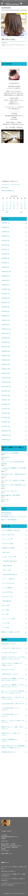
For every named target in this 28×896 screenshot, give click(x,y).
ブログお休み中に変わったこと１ (10, 715)
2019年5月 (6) (5, 302)
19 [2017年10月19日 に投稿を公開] (14, 206)
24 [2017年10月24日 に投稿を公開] (6, 208)
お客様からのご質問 (8, 548)
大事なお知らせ (5, 457)
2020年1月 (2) (5, 267)
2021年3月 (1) (5, 240)
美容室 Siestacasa (6, 512)
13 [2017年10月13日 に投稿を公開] (17, 204)
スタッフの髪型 (7, 587)
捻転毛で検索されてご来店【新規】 (10, 495)
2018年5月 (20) (6, 355)
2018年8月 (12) (6, 342)
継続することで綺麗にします (11, 632)
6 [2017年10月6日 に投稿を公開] (17, 202)
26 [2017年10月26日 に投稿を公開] (14, 208)
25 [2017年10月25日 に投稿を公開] (10, 208)
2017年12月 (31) (6, 377)
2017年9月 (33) (6, 391)
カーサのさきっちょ (6, 514)
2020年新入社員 (9, 752)
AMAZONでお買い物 (10, 561)
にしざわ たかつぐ (9, 556)
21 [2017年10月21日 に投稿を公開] (21, 206)
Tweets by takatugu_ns (7, 190)
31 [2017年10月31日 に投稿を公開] (6, 210)
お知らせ (6, 552)
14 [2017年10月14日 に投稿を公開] (21, 204)
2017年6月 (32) (6, 404)
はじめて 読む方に (8, 534)
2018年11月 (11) (6, 329)
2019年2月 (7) (5, 315)
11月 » (21, 212)
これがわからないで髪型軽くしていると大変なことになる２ (13, 469)
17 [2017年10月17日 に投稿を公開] (6, 206)
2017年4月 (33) (6, 413)
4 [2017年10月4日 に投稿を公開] (10, 202)
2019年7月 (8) (5, 293)
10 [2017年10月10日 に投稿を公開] (6, 204)
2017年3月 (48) (6, 417)
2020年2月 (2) (5, 262)
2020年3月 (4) (5, 258)
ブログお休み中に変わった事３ (13, 703)
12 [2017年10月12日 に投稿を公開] (14, 204)
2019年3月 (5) (5, 311)
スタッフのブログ (8, 583)
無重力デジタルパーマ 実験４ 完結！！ (13, 728)
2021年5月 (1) (5, 231)
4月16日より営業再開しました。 (10, 740)
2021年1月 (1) (5, 249)
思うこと (7, 570)
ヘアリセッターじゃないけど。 (9, 491)
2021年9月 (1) (5, 223)
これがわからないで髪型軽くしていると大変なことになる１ (13, 685)
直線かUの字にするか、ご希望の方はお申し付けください (13, 475)
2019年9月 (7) (5, 284)
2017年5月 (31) (6, 408)
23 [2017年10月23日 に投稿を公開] (3, 208)
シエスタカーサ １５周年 (11, 648)
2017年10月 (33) (6, 386)
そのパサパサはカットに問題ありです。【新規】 (12, 664)
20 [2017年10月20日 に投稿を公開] (17, 206)
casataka (5, 875)
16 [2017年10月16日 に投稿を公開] (3, 206)
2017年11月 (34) (6, 382)
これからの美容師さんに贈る (11, 530)
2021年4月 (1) (5, 236)
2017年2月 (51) (6, 422)
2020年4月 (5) (5, 254)
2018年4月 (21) (6, 360)
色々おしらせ (8, 669)
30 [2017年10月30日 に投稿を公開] (3, 210)
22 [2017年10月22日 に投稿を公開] (25, 206)
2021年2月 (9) (5, 245)
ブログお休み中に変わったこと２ (10, 709)
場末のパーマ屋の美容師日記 (9, 519)
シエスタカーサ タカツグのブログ (11, 184)
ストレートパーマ (8, 618)
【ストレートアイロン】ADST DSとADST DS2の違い (12, 462)
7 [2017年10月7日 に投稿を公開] (21, 202)
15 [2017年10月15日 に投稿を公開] (25, 204)
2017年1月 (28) (6, 426)
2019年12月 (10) (6, 271)
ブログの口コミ (7, 596)
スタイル (6, 605)
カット (5, 610)
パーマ (5, 627)
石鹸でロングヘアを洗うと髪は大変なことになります (13, 485)
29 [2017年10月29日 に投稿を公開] (25, 208)
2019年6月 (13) (6, 298)
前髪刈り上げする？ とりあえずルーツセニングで (13, 698)
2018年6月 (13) (6, 351)
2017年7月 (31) (6, 399)
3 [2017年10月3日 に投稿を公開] (6, 202)
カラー (5, 614)
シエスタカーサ (7, 543)
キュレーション (7, 539)
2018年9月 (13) (6, 338)
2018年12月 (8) (6, 324)
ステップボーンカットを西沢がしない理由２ (13, 480)
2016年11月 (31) (6, 435)
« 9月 (6, 212)
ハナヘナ (6, 623)
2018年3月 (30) (6, 364)
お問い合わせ (4, 187)
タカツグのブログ (13, 893)
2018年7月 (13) (6, 346)
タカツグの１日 (7, 592)
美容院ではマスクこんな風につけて (11, 734)
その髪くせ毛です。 (10, 674)
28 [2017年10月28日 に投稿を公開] (21, 208)
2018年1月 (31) (6, 373)
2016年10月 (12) (6, 439)
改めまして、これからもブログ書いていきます (13, 721)
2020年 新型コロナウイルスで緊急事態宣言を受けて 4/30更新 (13, 746)
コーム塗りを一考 (9, 652)
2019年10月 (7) (6, 280)
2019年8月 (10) (6, 289)
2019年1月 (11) (6, 320)
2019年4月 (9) (5, 307)
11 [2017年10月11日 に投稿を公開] (10, 204)
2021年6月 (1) (5, 227)
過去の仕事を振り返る (10, 574)
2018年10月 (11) (6, 333)
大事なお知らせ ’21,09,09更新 (9, 453)
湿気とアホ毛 (4, 499)
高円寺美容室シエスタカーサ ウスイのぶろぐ (13, 516)
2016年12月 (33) (6, 430)
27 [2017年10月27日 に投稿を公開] (17, 208)
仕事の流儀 (6, 601)
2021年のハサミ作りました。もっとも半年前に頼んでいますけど (13, 658)
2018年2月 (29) (6, 369)
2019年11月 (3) (6, 276)
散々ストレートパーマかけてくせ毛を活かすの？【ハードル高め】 (13, 692)
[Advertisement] (14, 163)
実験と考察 (7, 565)
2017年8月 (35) (6, 395)
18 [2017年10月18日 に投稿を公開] (10, 206)
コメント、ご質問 (8, 579)
